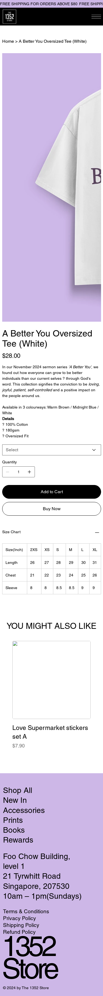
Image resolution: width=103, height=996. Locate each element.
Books (14, 830)
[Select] (51, 449)
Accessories (24, 810)
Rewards (18, 839)
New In (15, 800)
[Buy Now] (51, 509)
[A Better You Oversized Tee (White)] (53, 41)
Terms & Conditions (27, 911)
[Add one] (29, 471)
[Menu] (96, 16)
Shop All (17, 790)
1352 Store (29, 957)
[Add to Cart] (51, 492)
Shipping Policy (22, 925)
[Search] (42, 16)
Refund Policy (19, 932)
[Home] (8, 41)
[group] (51, 700)
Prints (13, 820)
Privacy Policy (19, 918)
